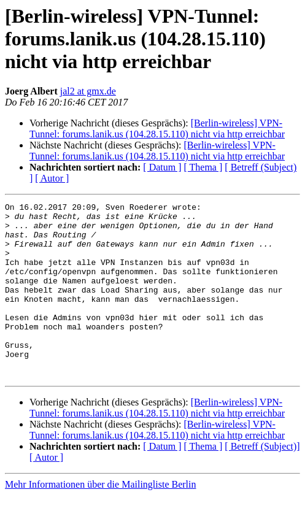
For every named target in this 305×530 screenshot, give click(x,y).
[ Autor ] (52, 178)
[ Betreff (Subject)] (262, 481)
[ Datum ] (162, 167)
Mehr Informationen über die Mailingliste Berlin (100, 519)
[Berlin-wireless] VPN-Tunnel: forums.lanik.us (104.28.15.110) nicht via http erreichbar (157, 128)
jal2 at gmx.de (88, 91)
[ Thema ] (203, 167)
